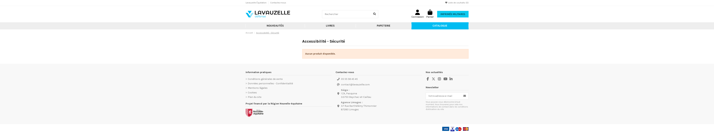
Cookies (252, 92)
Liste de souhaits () (457, 2)
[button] (330, 25)
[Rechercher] (374, 14)
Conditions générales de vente (265, 79)
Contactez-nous (278, 2)
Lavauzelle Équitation (256, 2)
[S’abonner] (464, 96)
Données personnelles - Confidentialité (270, 83)
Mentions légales (258, 87)
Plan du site (254, 97)
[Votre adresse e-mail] (443, 96)
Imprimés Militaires (452, 14)
